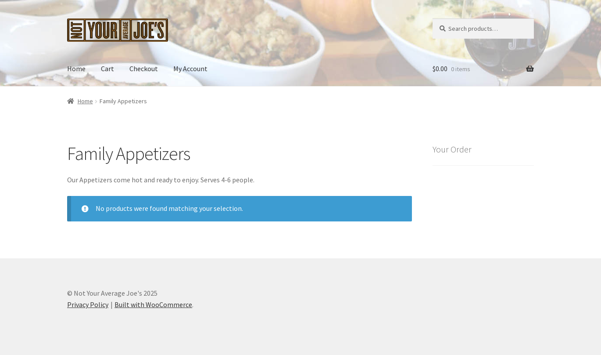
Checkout (143, 68)
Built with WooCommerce (153, 304)
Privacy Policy (87, 304)
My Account (190, 68)
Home (76, 68)
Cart (107, 68)
